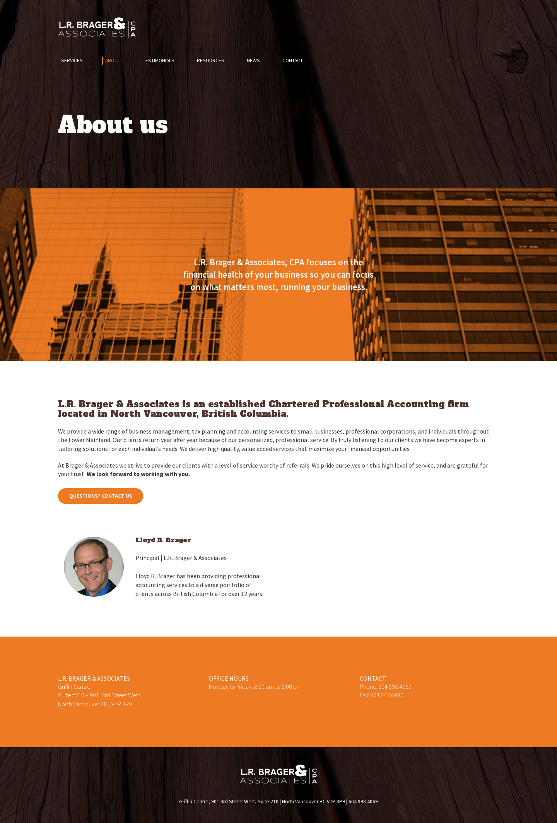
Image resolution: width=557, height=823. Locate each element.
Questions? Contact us (100, 496)
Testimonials (158, 60)
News (253, 60)
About (112, 60)
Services (72, 60)
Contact (292, 60)
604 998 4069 (395, 686)
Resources (210, 60)
